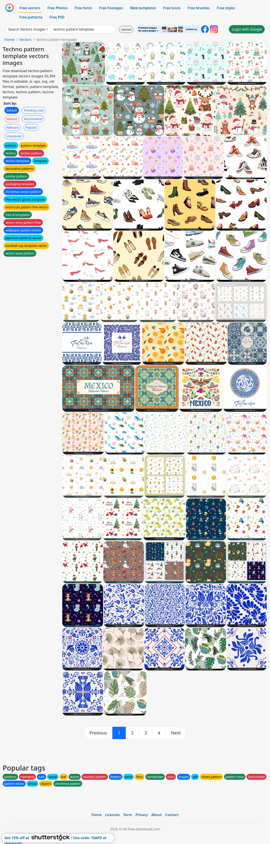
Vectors (25, 39)
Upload (126, 29)
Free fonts (83, 7)
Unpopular (14, 136)
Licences (112, 814)
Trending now (33, 110)
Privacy (141, 814)
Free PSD (56, 17)
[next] (176, 733)
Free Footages (111, 7)
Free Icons (172, 7)
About (156, 814)
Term (127, 814)
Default (11, 110)
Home (9, 39)
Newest (11, 119)
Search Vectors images (26, 29)
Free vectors (29, 7)
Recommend (33, 119)
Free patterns (30, 17)
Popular (31, 127)
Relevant (12, 127)
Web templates (143, 7)
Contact (172, 814)
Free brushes (199, 7)
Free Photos (57, 7)
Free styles (226, 7)
